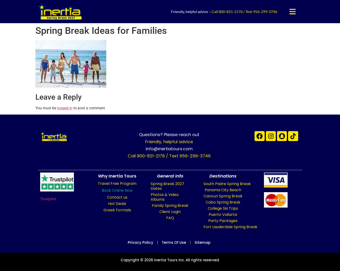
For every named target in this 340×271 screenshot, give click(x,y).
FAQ (170, 218)
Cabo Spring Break (223, 202)
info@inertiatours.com (169, 149)
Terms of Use (174, 242)
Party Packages (223, 220)
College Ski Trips (223, 208)
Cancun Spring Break (223, 196)
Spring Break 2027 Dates (167, 186)
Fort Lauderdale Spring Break (230, 227)
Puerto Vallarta (223, 214)
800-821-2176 (231, 11)
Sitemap (204, 242)
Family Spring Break (170, 205)
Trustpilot (48, 199)
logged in (64, 108)
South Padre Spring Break (227, 184)
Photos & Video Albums (165, 197)
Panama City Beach (223, 190)
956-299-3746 (265, 11)
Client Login (170, 211)
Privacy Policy (138, 242)
